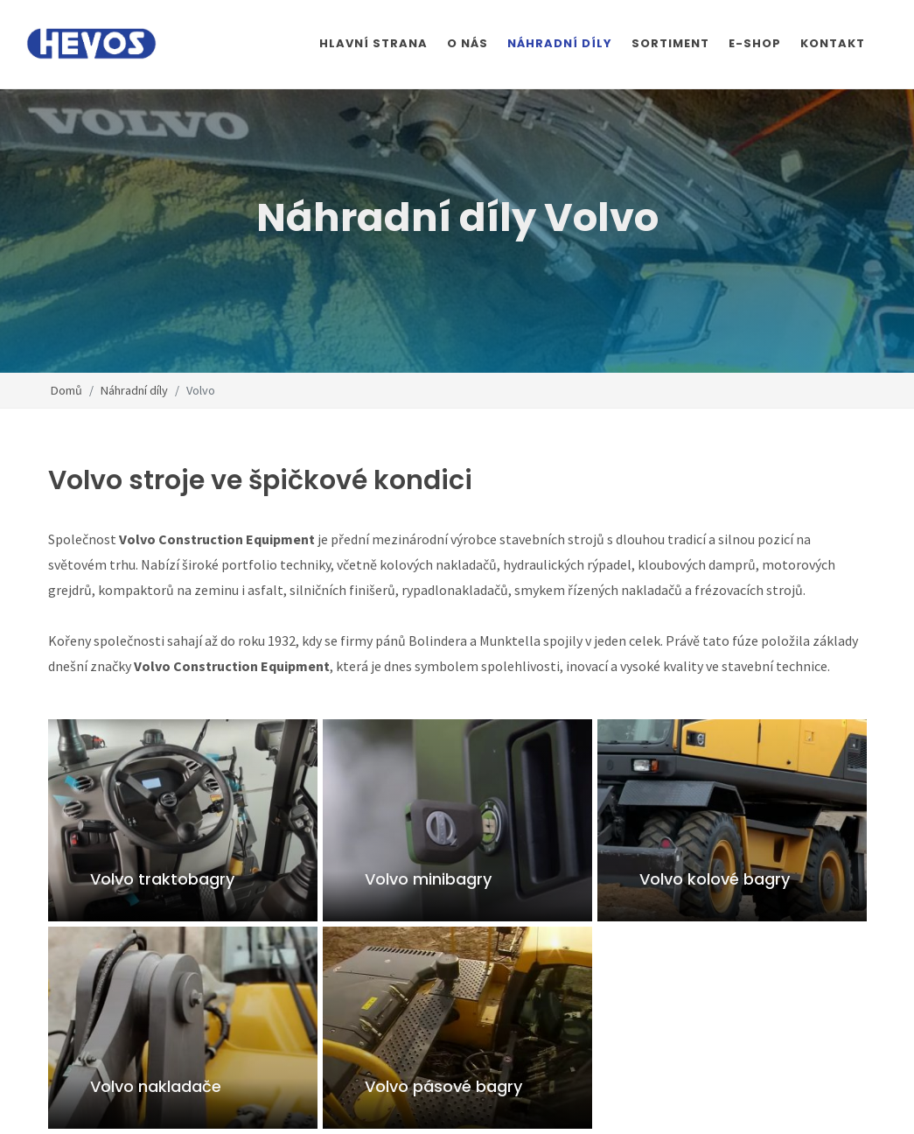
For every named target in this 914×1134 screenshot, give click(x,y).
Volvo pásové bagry (442, 1086)
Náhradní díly (134, 390)
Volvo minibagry (427, 879)
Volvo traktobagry (162, 879)
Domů (66, 390)
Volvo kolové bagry (713, 879)
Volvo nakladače (155, 1086)
